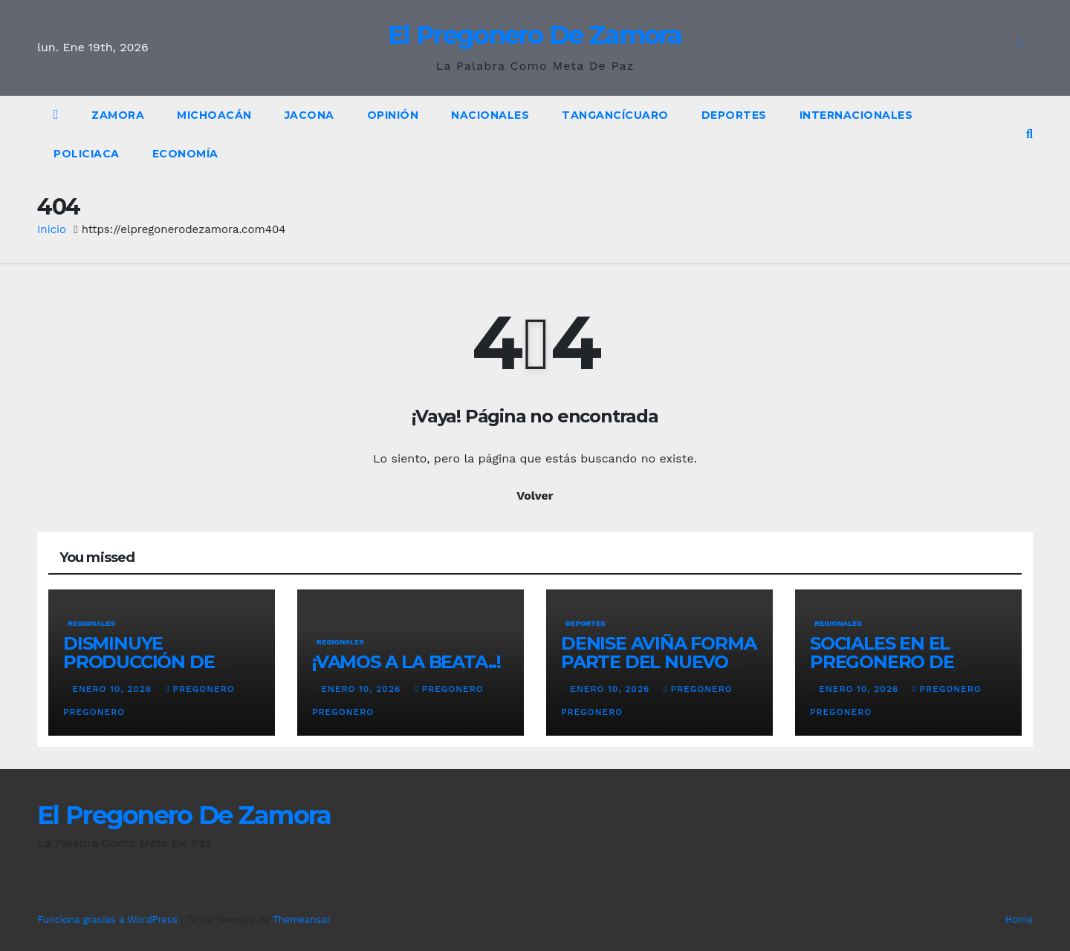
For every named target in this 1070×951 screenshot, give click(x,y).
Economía (185, 153)
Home (1019, 919)
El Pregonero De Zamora (535, 34)
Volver (535, 495)
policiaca (87, 153)
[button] (1029, 134)
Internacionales (856, 115)
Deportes (734, 115)
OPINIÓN (393, 115)
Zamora (117, 115)
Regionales (91, 623)
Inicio (51, 229)
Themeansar (302, 919)
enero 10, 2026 (113, 689)
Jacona (309, 115)
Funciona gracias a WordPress (109, 919)
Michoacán (214, 115)
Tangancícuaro (615, 115)
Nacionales (490, 115)
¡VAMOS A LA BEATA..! (406, 662)
